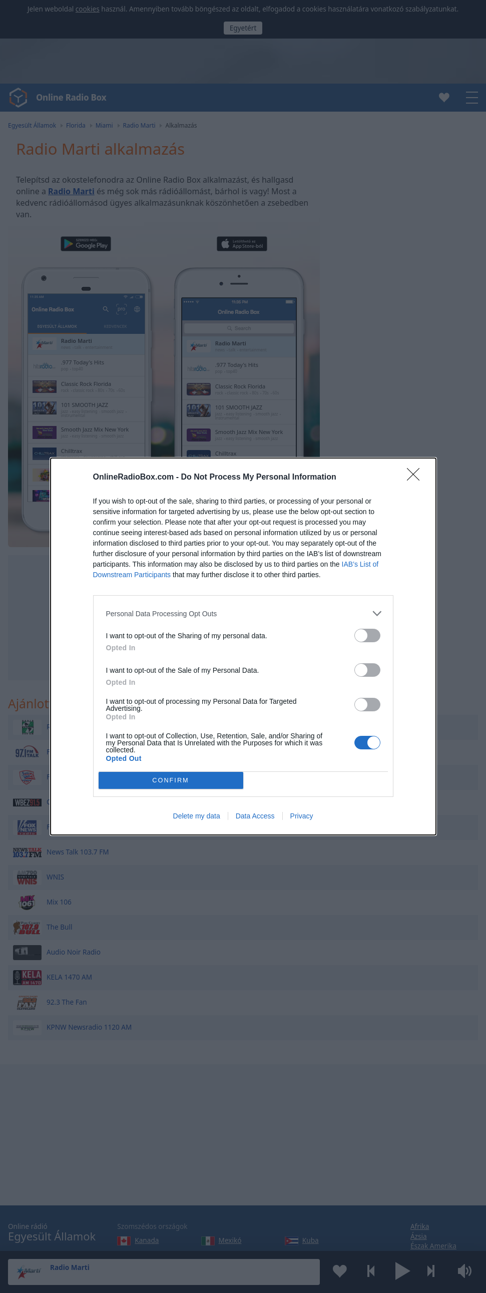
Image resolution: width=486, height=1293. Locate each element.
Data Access (255, 816)
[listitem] (243, 613)
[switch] (367, 635)
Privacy (301, 816)
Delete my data (196, 816)
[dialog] (243, 646)
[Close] (416, 477)
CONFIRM (171, 780)
